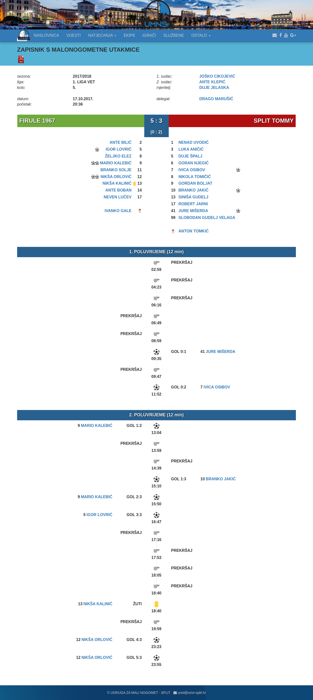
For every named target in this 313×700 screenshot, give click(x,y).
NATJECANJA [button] (102, 35)
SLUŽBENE (173, 35)
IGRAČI (149, 35)
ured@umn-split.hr (189, 693)
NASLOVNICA (46, 35)
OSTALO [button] (200, 35)
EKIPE (129, 35)
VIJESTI (74, 35)
